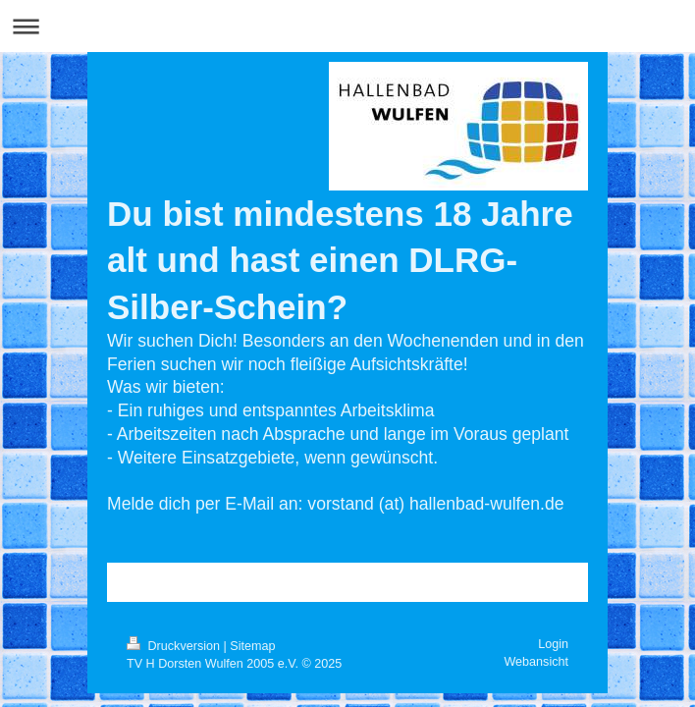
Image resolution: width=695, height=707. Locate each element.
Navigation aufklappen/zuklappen (347, 26)
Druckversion (175, 646)
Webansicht (536, 662)
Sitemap (252, 646)
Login (553, 644)
